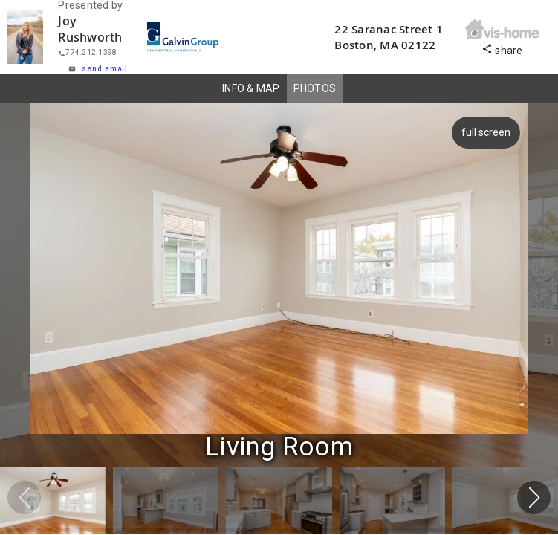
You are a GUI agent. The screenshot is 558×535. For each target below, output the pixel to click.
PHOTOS (315, 88)
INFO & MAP (251, 88)
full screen (483, 132)
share (502, 48)
